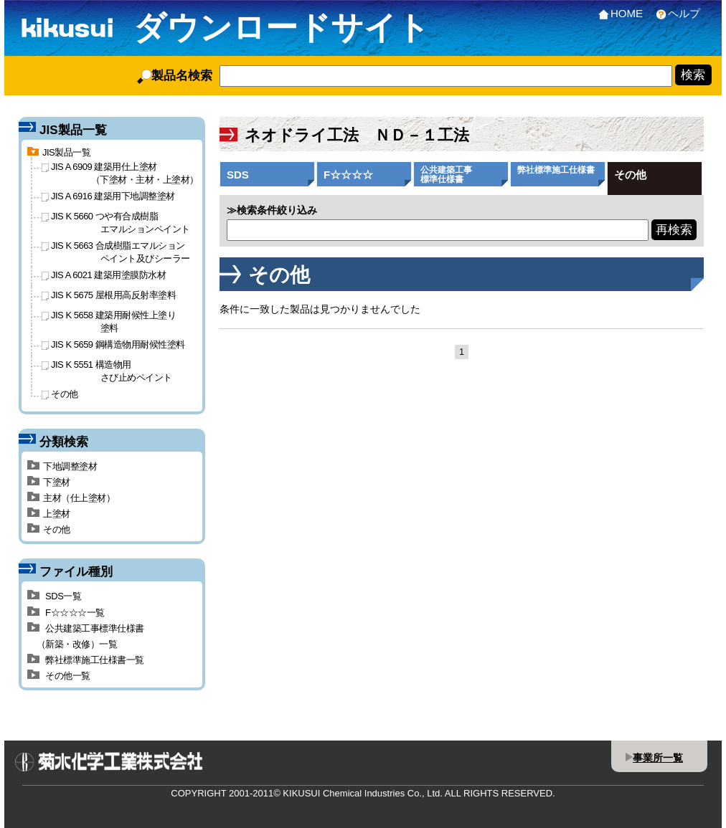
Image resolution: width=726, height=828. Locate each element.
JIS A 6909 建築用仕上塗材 (120, 172)
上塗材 (48, 513)
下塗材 (48, 482)
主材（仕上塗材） (71, 497)
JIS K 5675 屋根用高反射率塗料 (109, 295)
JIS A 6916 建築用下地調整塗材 (108, 196)
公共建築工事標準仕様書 (446, 174)
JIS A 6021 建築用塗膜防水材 (104, 275)
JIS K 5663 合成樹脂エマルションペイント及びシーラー (116, 251)
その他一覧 (58, 675)
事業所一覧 (658, 757)
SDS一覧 (54, 596)
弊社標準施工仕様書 (556, 170)
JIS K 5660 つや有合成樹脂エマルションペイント (116, 222)
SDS (238, 174)
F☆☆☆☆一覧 (66, 612)
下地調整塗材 (62, 466)
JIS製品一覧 (58, 152)
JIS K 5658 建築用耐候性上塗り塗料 (109, 321)
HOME (618, 13)
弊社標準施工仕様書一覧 (85, 660)
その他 (630, 174)
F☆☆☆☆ (348, 174)
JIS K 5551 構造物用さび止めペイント (107, 370)
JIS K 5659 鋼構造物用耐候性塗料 (113, 344)
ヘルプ (675, 13)
